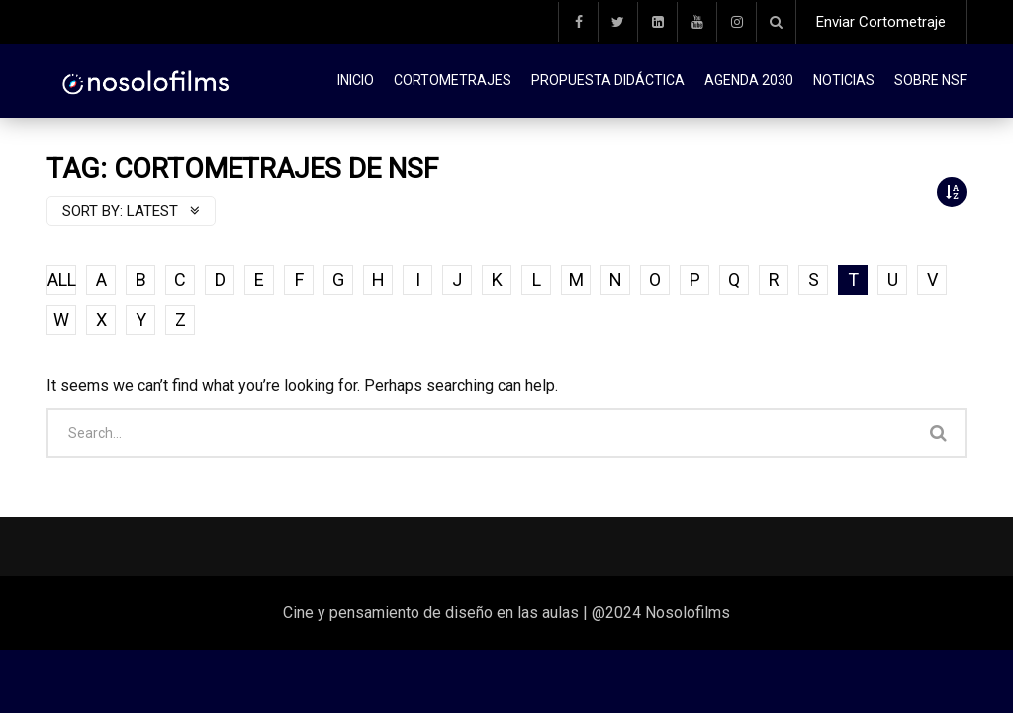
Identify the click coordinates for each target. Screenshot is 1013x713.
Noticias (844, 80)
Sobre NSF (930, 80)
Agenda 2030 (748, 80)
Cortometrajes (452, 80)
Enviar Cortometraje (881, 22)
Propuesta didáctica (608, 80)
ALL (61, 279)
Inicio (355, 80)
